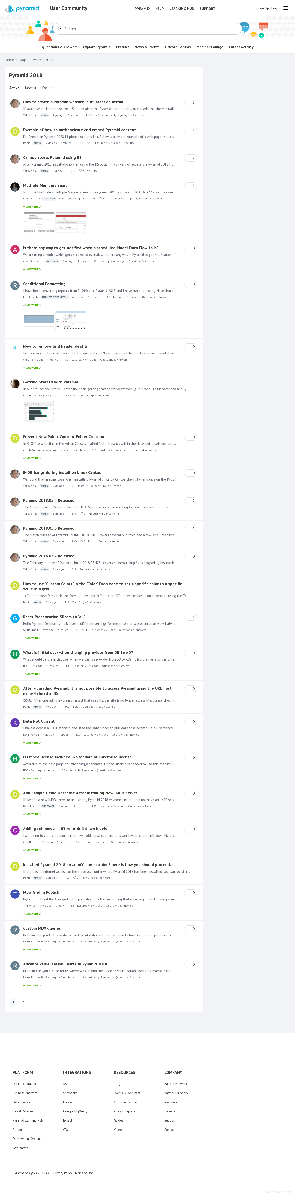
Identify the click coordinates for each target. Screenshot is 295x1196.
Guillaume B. (31, 630)
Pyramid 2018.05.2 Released (48, 555)
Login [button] (275, 8)
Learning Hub (181, 8)
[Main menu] (285, 8)
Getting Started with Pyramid (50, 382)
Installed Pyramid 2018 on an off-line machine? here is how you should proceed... (98, 864)
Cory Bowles (30, 842)
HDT (25, 666)
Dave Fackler (39, 806)
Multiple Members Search (46, 185)
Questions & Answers (60, 47)
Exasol (67, 1120)
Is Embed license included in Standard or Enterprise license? (78, 757)
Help (159, 8)
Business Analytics (25, 1093)
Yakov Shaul (36, 115)
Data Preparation (24, 1084)
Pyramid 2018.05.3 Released (48, 528)
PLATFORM (23, 1072)
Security (138, 115)
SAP (66, 1084)
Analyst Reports (124, 1111)
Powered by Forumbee (279, 1191)
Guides (118, 1120)
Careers (169, 1111)
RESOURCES (124, 1072)
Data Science (21, 1102)
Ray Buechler (46, 297)
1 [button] (13, 1002)
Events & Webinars (127, 1093)
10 (52, 666)
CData (67, 1130)
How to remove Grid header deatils (55, 346)
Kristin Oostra (31, 395)
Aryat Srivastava (41, 261)
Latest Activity (241, 47)
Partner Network (175, 1084)
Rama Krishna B (33, 941)
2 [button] (23, 1002)
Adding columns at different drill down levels (65, 828)
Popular (48, 88)
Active (14, 88)
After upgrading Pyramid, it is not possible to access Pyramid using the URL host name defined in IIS (97, 691)
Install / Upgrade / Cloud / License (99, 485)
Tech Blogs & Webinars (95, 395)
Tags (23, 60)
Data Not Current (39, 721)
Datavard (69, 1102)
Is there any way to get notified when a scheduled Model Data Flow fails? (91, 247)
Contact (169, 1130)
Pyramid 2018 (42, 60)
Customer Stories (126, 1102)
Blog (117, 1084)
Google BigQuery (75, 1111)
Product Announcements (104, 513)
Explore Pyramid (96, 47)
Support (207, 8)
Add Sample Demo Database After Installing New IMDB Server (80, 792)
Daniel (32, 143)
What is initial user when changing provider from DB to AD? (78, 652)
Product (122, 47)
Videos (118, 1130)
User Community (68, 8)
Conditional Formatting (44, 283)
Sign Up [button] (263, 8)
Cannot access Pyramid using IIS (52, 157)
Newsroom (171, 1102)
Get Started (21, 1148)
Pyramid (142, 8)
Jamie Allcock (39, 199)
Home (9, 60)
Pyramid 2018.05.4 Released (48, 500)
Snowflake (70, 1093)
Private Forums (178, 47)
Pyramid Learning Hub (28, 1120)
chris (26, 359)
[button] (31, 1002)
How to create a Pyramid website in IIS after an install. (73, 101)
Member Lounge (209, 47)
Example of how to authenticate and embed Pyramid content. (80, 129)
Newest (30, 88)
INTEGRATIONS (77, 1072)
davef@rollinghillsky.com (39, 450)
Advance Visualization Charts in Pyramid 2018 (65, 964)
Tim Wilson (30, 905)
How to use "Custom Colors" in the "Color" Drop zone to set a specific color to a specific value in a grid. (102, 586)
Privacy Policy (62, 1173)
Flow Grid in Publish (41, 892)
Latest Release (23, 1111)
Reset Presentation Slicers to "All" (54, 616)
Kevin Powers (31, 734)
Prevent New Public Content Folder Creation (63, 436)
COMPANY (173, 1072)
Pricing (17, 1130)
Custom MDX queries (42, 928)
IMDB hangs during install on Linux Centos (62, 472)
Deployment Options (27, 1139)
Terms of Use (83, 1173)
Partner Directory (176, 1093)
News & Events (147, 47)
